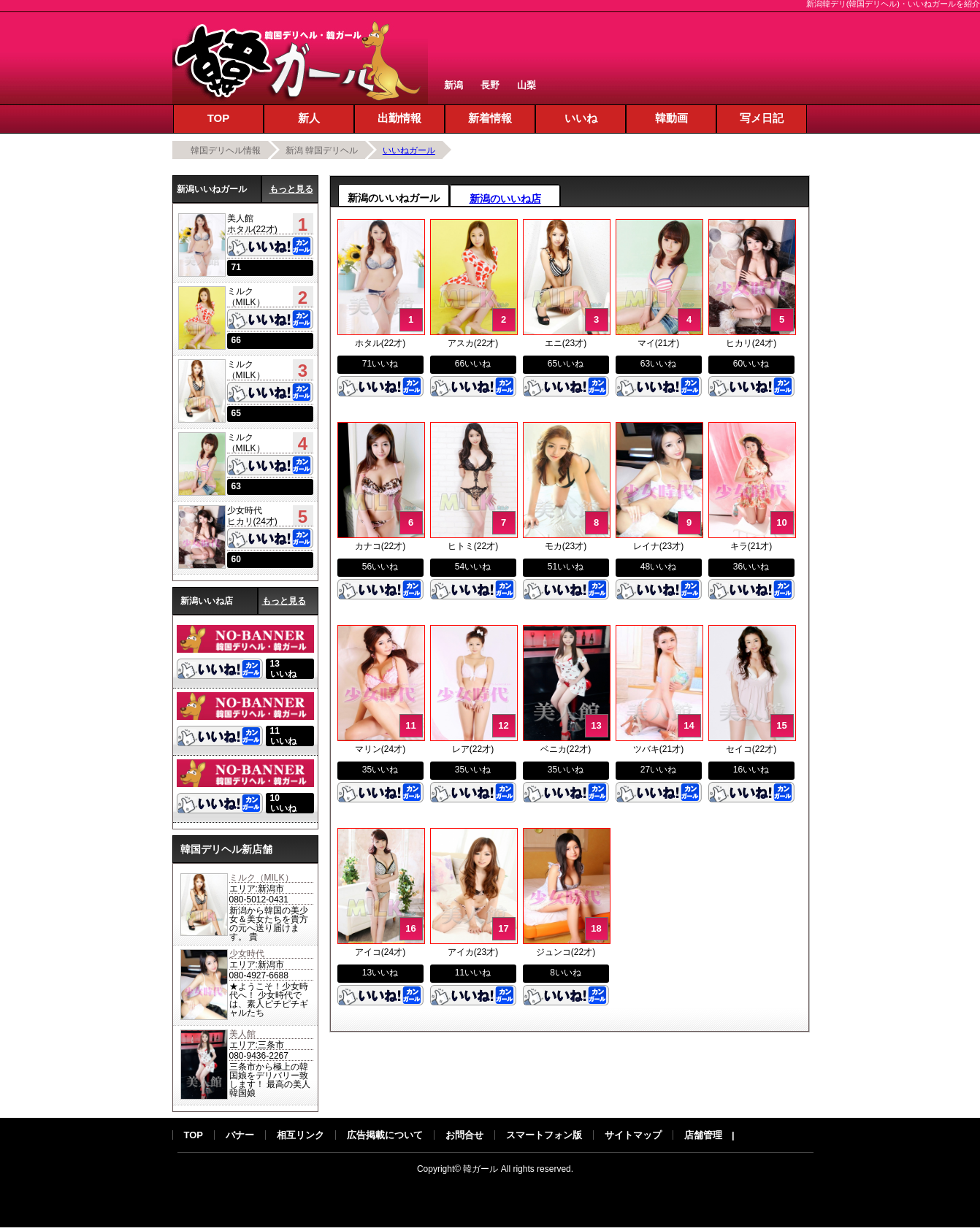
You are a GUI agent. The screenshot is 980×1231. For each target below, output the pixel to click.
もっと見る (291, 189)
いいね (580, 118)
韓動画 (671, 118)
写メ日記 (762, 118)
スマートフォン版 (544, 1135)
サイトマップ (633, 1135)
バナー (240, 1135)
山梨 (526, 85)
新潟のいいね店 (505, 198)
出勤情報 (399, 118)
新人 (309, 118)
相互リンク (300, 1135)
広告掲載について (385, 1135)
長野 (490, 85)
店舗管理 (703, 1135)
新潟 (453, 85)
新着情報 (490, 118)
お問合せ (464, 1135)
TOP (218, 118)
